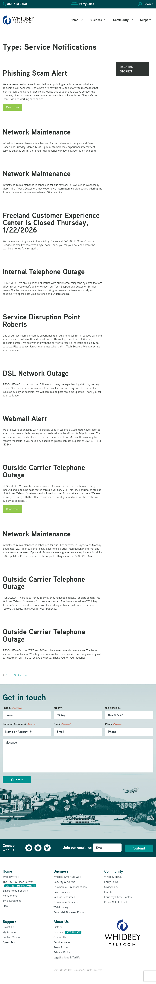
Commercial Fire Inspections (70, 886)
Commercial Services (65, 902)
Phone (114, 724)
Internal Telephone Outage (44, 271)
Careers (67, 932)
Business (100, 20)
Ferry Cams (111, 881)
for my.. (58, 708)
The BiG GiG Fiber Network (19, 883)
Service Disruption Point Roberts (41, 320)
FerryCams (86, 4)
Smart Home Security (15, 890)
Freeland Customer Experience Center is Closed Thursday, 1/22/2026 (51, 222)
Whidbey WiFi (11, 876)
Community (125, 20)
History (57, 927)
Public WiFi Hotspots (116, 902)
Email (62, 724)
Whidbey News (113, 876)
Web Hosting (60, 907)
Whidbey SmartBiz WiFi (67, 876)
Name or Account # (20, 724)
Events (108, 892)
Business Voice (62, 892)
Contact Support (12, 937)
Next (22, 675)
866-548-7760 (17, 4)
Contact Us (59, 937)
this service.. (113, 708)
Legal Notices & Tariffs (66, 957)
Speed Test (9, 942)
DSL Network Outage (36, 373)
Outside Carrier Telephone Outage (44, 471)
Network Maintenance (37, 132)
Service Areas (61, 942)
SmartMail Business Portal (68, 912)
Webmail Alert (25, 418)
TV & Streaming (12, 900)
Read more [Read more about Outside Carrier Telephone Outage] (12, 509)
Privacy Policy (62, 952)
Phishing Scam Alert (35, 73)
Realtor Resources (64, 897)
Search (148, 4)
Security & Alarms (64, 881)
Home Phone (10, 895)
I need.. (12, 708)
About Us (61, 921)
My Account (10, 932)
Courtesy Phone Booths (118, 897)
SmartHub (8, 927)
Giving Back (111, 886)
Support (145, 20)
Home (79, 20)
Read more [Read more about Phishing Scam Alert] (12, 107)
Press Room (60, 947)
